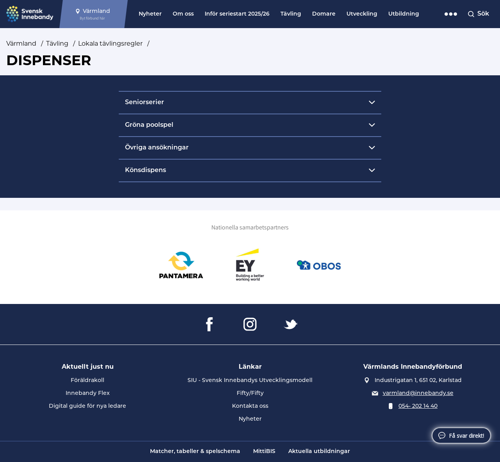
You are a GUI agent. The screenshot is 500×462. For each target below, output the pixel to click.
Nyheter (150, 14)
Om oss (183, 14)
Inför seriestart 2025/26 (237, 14)
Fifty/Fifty (250, 392)
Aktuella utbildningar (319, 452)
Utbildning (403, 14)
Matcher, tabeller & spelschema (195, 452)
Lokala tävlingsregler (110, 43)
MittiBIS (264, 452)
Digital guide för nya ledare (87, 405)
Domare (324, 14)
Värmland (21, 43)
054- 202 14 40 (418, 405)
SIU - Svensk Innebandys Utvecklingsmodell (250, 380)
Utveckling (361, 14)
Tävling (290, 14)
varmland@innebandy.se (418, 392)
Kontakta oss (250, 405)
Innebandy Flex (88, 392)
